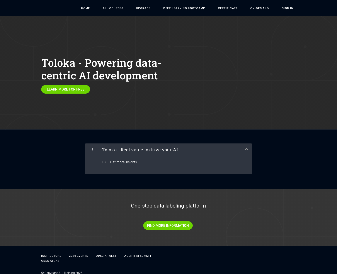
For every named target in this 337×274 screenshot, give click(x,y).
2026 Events (78, 251)
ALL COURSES (140, 8)
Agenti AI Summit (137, 251)
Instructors (51, 251)
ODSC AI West (106, 251)
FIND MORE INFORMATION (167, 223)
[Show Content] (246, 146)
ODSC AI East (51, 256)
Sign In (290, 8)
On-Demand (267, 8)
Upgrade (165, 8)
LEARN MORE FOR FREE (65, 89)
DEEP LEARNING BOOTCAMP (201, 8)
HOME (117, 8)
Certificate (240, 8)
